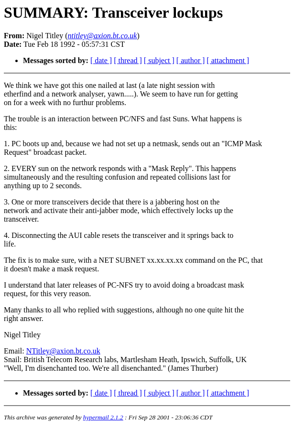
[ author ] (190, 60)
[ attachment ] (228, 60)
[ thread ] (128, 60)
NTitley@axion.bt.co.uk (63, 351)
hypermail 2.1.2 (103, 417)
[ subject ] (159, 60)
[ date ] (101, 60)
